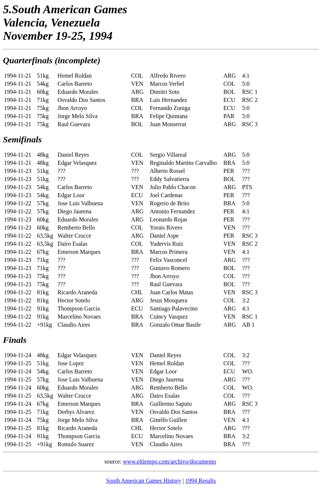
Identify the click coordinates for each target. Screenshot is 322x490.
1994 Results (200, 480)
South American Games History (143, 480)
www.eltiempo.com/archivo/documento (169, 461)
